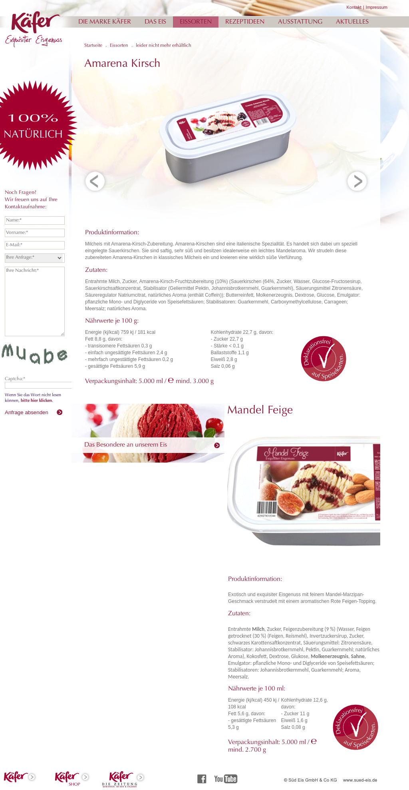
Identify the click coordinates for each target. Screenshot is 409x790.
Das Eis (155, 22)
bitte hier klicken (36, 400)
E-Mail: (14, 245)
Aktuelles (352, 22)
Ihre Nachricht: (22, 270)
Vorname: (17, 232)
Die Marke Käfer (104, 22)
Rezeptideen (244, 22)
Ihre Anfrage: (20, 257)
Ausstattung (300, 22)
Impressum (376, 7)
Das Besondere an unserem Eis (125, 445)
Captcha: (15, 379)
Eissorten (196, 22)
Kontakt (353, 7)
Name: (14, 220)
